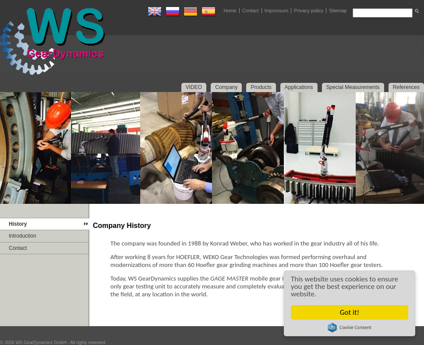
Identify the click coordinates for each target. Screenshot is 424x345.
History (18, 224)
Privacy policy (308, 10)
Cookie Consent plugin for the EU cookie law (349, 327)
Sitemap (337, 10)
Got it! (349, 312)
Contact (250, 10)
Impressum (276, 10)
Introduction (22, 236)
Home (229, 10)
